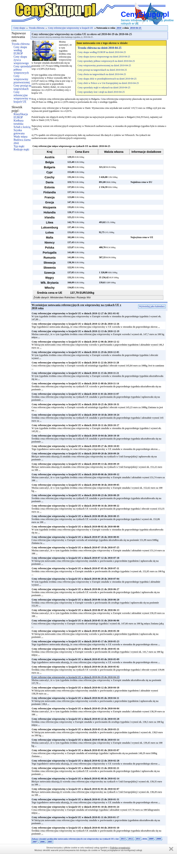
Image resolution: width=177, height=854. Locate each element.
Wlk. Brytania (50, 282)
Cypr (49, 172)
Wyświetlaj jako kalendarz (152, 306)
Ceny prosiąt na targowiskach (22, 87)
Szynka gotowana (18, 132)
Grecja (49, 202)
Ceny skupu (19, 27)
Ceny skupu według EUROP (20, 50)
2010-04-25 (135, 27)
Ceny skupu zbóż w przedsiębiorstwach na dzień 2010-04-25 (107, 78)
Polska (49, 247)
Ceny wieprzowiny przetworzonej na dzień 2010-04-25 (104, 65)
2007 (34, 841)
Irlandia (50, 217)
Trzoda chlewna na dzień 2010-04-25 (100, 47)
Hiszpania (49, 207)
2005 (50, 841)
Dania (49, 182)
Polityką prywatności (120, 847)
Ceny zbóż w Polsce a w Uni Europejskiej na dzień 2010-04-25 (108, 83)
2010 (118, 27)
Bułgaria (49, 167)
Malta (49, 237)
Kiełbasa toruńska (18, 122)
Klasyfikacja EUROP (20, 116)
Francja (50, 197)
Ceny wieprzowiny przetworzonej (21, 79)
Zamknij (171, 849)
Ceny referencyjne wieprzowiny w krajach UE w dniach (75, 313)
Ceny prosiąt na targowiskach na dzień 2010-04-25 (102, 69)
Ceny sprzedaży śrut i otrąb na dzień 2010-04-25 (101, 92)
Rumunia (49, 257)
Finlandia (49, 192)
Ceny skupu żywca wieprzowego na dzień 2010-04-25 (104, 56)
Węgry (49, 277)
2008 (158, 838)
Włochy (50, 287)
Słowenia (49, 267)
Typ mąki (18, 146)
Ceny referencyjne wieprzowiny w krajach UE (70, 27)
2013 (123, 838)
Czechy (50, 177)
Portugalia (49, 252)
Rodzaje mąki (21, 149)
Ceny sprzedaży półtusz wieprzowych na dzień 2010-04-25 (106, 61)
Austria (49, 157)
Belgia (49, 162)
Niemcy (50, 242)
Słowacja (49, 262)
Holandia (50, 212)
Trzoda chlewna (36, 27)
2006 (42, 841)
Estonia (50, 187)
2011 (138, 838)
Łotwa (50, 232)
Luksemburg (49, 227)
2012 (130, 838)
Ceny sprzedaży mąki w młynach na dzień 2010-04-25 (104, 87)
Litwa (49, 222)
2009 (151, 838)
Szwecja (49, 272)
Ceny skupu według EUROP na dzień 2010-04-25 (102, 52)
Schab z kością (21, 126)
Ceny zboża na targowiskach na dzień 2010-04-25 (102, 74)
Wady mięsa (20, 136)
